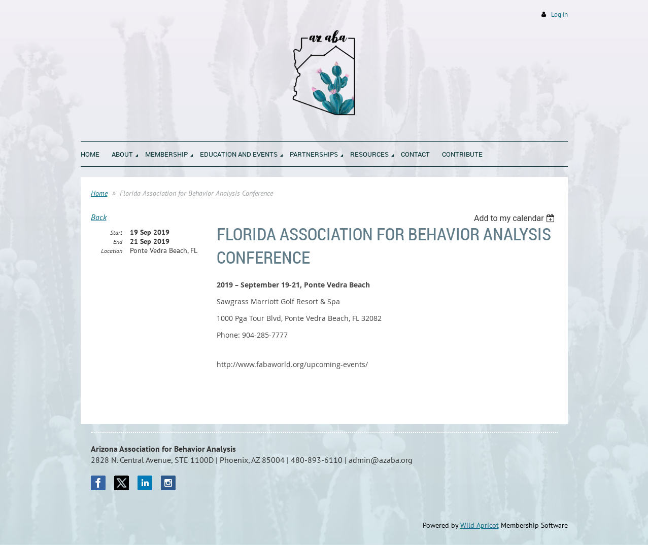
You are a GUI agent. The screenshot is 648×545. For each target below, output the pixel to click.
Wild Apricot (479, 525)
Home (99, 193)
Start (116, 232)
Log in (559, 14)
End (117, 241)
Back (99, 217)
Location (111, 251)
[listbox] (516, 218)
